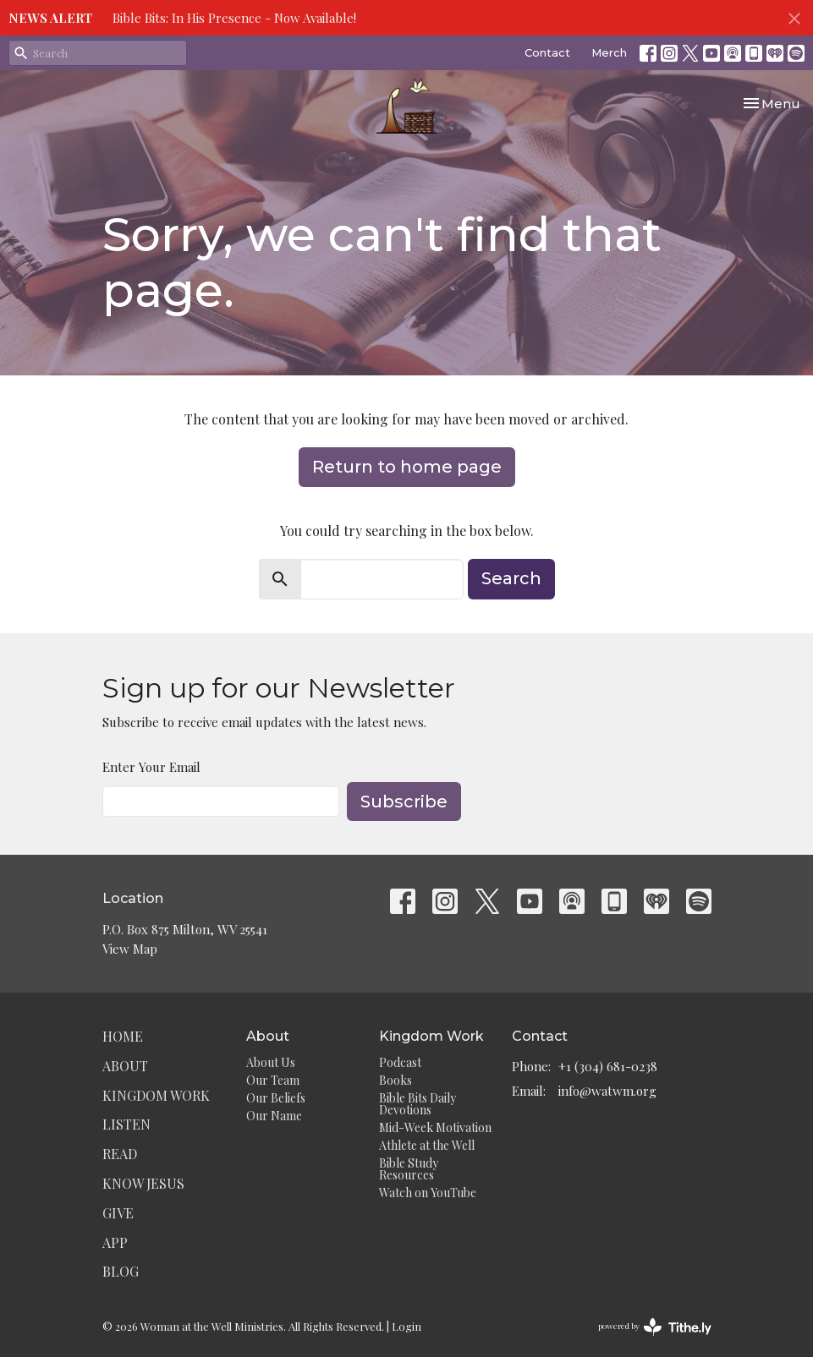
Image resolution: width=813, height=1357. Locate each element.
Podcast (400, 1062)
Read (119, 1154)
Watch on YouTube (427, 1193)
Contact (547, 52)
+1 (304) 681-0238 (607, 1066)
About (125, 1066)
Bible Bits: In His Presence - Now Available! (234, 17)
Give (118, 1213)
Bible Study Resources (408, 1169)
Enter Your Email (151, 766)
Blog (120, 1271)
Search (511, 578)
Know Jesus (143, 1183)
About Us (270, 1062)
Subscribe (404, 801)
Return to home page (407, 467)
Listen (126, 1124)
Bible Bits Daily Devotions (417, 1104)
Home (122, 1036)
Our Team (272, 1080)
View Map (129, 948)
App (115, 1242)
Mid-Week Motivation (435, 1127)
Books (395, 1080)
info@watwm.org (607, 1090)
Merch (609, 52)
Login (406, 1326)
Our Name (274, 1116)
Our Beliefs (275, 1098)
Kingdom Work (156, 1095)
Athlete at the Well (427, 1145)
